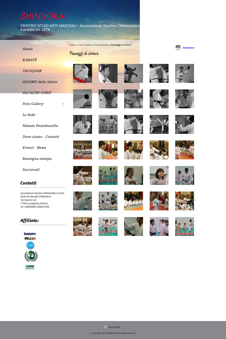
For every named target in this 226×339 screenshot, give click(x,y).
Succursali (30, 169)
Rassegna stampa (36, 158)
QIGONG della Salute (39, 82)
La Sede (28, 114)
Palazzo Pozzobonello (40, 125)
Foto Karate (101, 44)
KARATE (29, 60)
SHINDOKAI (43, 16)
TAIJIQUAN (31, 71)
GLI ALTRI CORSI (36, 93)
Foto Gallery (85, 44)
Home (73, 44)
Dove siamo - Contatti (40, 136)
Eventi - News (34, 147)
